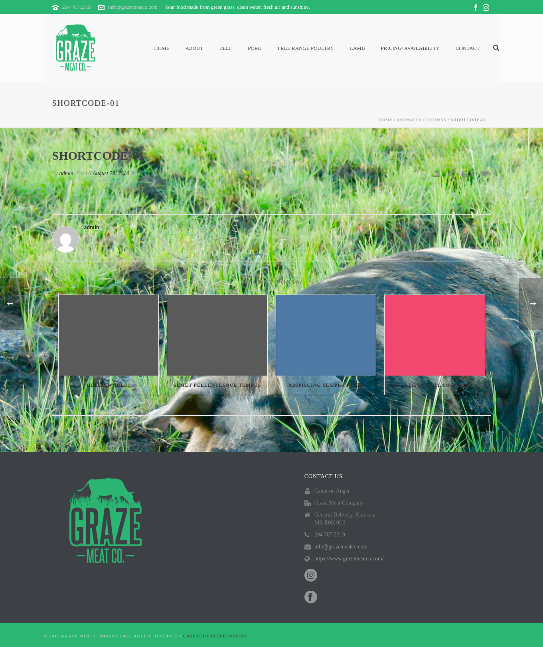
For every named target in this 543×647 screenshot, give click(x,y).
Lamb (357, 48)
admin (66, 173)
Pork (255, 48)
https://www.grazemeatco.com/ (349, 559)
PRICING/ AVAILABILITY (410, 48)
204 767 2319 (76, 7)
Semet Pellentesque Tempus (217, 385)
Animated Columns (421, 120)
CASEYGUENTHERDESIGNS (215, 635)
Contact (468, 48)
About (194, 48)
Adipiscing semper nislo (325, 385)
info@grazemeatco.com (133, 7)
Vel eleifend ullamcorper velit (437, 385)
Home (161, 48)
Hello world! (108, 385)
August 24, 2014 (111, 173)
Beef (225, 48)
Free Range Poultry (306, 48)
